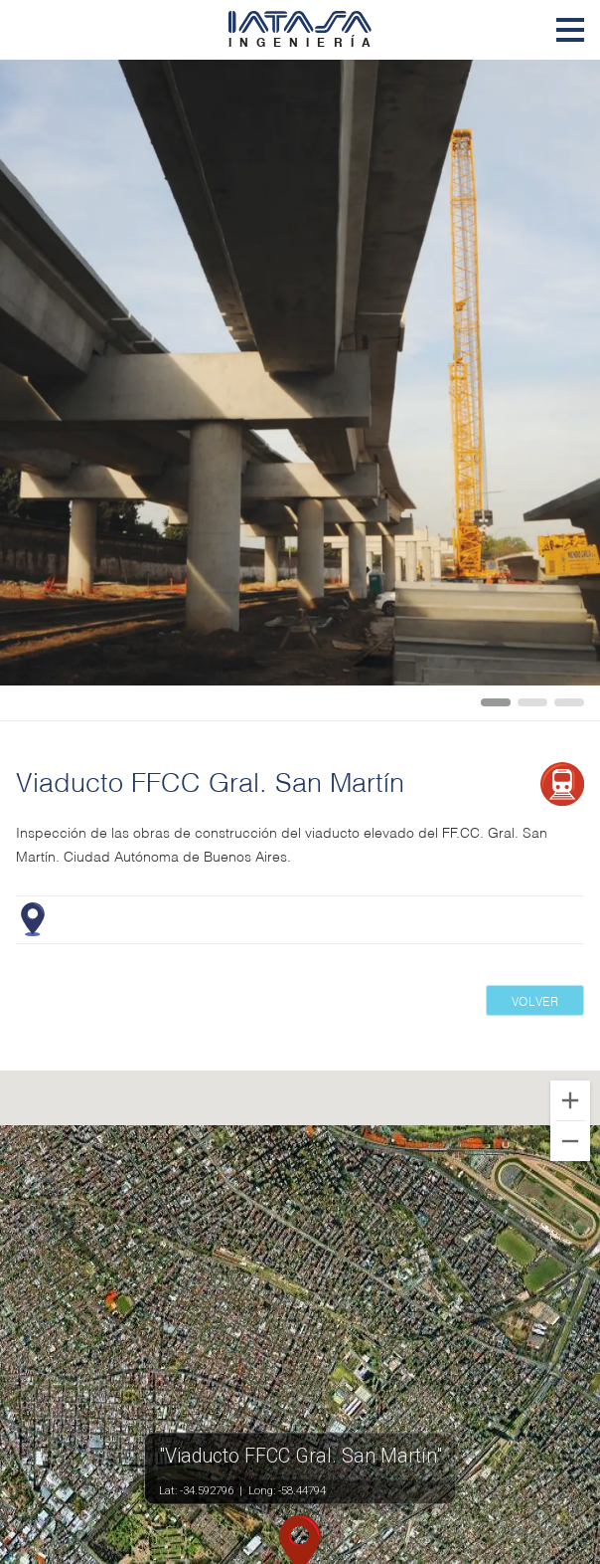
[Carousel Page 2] (532, 702)
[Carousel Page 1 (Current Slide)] (496, 702)
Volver (535, 1000)
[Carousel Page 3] (569, 702)
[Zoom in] (570, 1100)
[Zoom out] (570, 1141)
